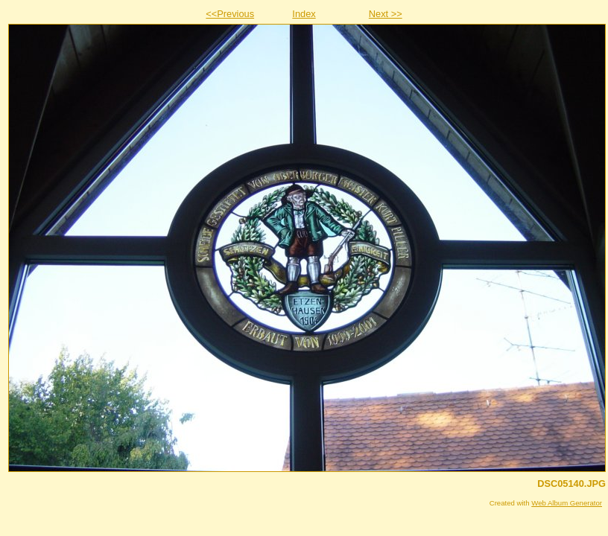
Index (303, 13)
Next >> (385, 13)
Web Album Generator (566, 503)
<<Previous (230, 13)
